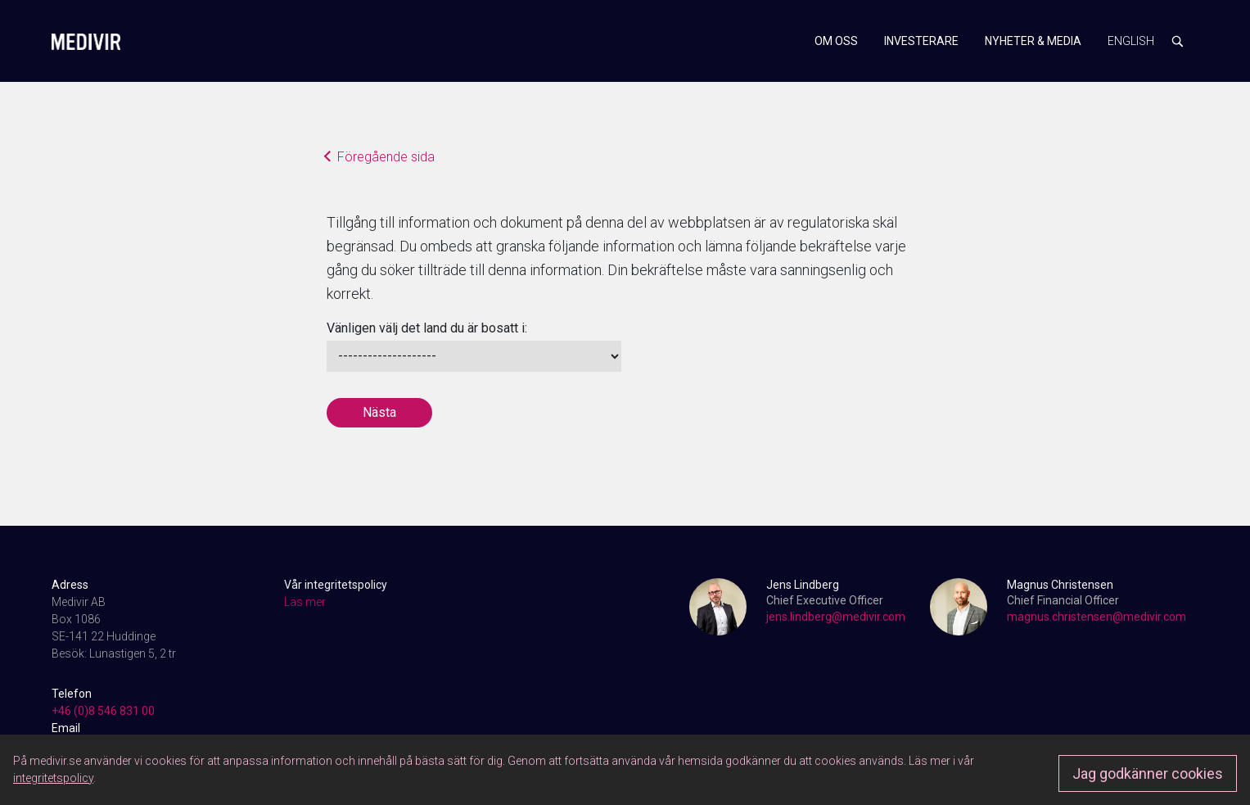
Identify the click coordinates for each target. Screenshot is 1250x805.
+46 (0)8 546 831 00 (103, 710)
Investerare (921, 40)
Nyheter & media (1033, 40)
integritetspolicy (53, 778)
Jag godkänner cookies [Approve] (1147, 773)
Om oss (836, 40)
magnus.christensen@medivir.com (1096, 616)
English (1131, 40)
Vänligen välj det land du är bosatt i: (427, 328)
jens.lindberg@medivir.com (835, 616)
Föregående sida (381, 158)
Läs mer (305, 601)
